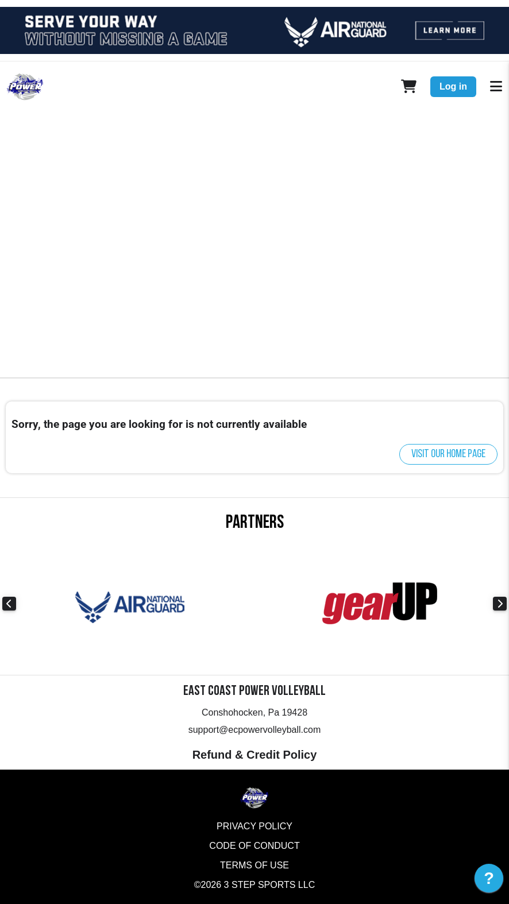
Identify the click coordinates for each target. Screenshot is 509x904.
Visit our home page (448, 454)
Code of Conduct (254, 846)
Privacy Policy (254, 826)
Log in (453, 86)
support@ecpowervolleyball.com (254, 730)
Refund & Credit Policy (254, 754)
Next (500, 604)
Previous (9, 604)
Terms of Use (254, 865)
